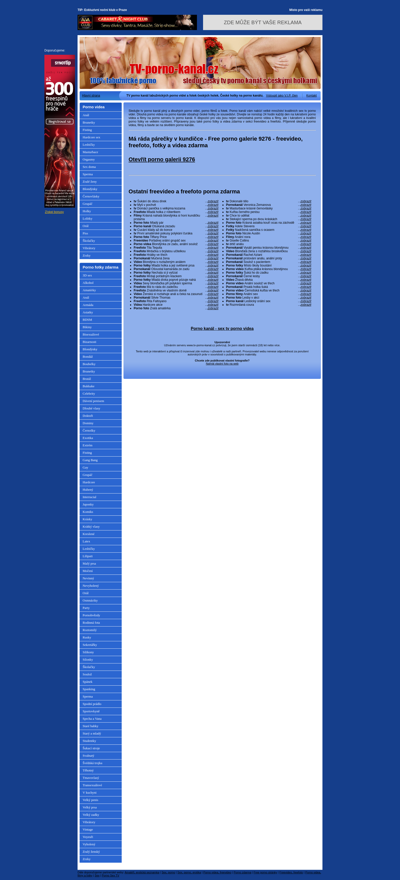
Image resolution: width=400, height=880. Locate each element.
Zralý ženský (91, 852)
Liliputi (88, 556)
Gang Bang (90, 460)
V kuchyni (89, 792)
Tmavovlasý (91, 778)
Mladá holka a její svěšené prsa (176, 265)
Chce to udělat (268, 215)
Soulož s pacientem (268, 262)
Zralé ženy (90, 181)
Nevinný (88, 578)
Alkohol (88, 283)
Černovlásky (91, 196)
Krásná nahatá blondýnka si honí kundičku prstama (176, 217)
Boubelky (89, 364)
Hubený (88, 489)
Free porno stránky (265, 872)
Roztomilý (90, 630)
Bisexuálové (91, 334)
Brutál (87, 379)
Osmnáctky (90, 600)
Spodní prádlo (92, 704)
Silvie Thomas (176, 297)
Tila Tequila (176, 247)
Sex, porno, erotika (189, 872)
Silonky (88, 659)
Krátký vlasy (91, 526)
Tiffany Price (176, 237)
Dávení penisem (93, 401)
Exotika (88, 438)
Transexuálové (92, 785)
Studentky (89, 741)
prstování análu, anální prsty (268, 258)
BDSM (87, 320)
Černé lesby (268, 276)
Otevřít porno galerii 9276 (162, 159)
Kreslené (88, 534)
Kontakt (311, 95)
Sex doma (89, 167)
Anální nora (268, 237)
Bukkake (88, 386)
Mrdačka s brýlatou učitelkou (176, 251)
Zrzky (87, 255)
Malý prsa (89, 563)
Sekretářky (90, 645)
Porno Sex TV (110, 875)
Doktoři (88, 416)
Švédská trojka (92, 763)
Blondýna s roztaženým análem (176, 262)
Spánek (87, 682)
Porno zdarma (242, 872)
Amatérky (89, 290)
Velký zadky (91, 815)
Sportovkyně (91, 711)
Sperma (88, 174)
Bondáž (88, 356)
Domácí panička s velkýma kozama (176, 208)
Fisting (87, 130)
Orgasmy (89, 159)
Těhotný (88, 770)
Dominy (88, 423)
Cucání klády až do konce (176, 230)
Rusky (87, 637)
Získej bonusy (54, 212)
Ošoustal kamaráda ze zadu (176, 269)
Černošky (89, 430)
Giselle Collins (268, 240)
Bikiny (87, 327)
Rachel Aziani (268, 255)
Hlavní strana (91, 95)
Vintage (88, 829)
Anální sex (268, 294)
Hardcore (89, 482)
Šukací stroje (91, 748)
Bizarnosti (89, 342)
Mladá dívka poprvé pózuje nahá (176, 280)
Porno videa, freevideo (217, 872)
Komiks (88, 512)
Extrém (87, 445)
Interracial (89, 497)
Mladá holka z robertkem (176, 212)
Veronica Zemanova (268, 205)
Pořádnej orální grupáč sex (176, 240)
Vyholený (89, 844)
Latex (86, 541)
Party (86, 608)
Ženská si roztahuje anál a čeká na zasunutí (176, 294)
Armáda (88, 305)
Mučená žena (176, 258)
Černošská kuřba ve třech (268, 290)
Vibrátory (89, 248)
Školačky (89, 241)
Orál (86, 226)
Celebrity (89, 393)
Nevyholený (91, 586)
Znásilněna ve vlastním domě (176, 290)
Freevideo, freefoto (291, 872)
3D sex (87, 275)
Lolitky (87, 218)
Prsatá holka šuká (268, 287)
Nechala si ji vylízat (176, 272)
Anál (86, 115)
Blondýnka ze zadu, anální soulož (176, 244)
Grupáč (87, 204)
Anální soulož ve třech (268, 283)
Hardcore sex (91, 137)
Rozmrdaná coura (268, 304)
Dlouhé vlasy (91, 408)
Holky (87, 211)
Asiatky (88, 312)
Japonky (88, 504)
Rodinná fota (91, 622)
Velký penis (90, 800)
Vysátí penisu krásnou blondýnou (268, 247)
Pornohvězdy (91, 615)
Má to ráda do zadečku (176, 287)
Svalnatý (88, 755)
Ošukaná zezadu (176, 226)
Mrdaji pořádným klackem (176, 276)
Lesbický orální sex (268, 301)
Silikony (88, 652)
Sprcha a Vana (92, 719)
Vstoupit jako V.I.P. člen (282, 95)
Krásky (87, 519)
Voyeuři (88, 837)
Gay (85, 467)
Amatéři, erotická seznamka (142, 872)
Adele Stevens (268, 226)
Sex (97, 875)
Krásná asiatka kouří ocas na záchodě (268, 222)
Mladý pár (176, 222)
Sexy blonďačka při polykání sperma (176, 283)
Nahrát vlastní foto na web (222, 363)
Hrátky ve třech (176, 255)
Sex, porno (168, 872)
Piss (85, 233)
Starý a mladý (92, 733)
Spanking (89, 689)
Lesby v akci (268, 297)
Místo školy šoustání (268, 265)
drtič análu (268, 244)
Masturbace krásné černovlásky (268, 208)
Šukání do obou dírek (176, 201)
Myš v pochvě (176, 205)
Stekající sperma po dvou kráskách (268, 219)
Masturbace (90, 152)
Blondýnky (90, 189)
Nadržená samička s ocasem (268, 230)
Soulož (87, 674)
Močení (88, 571)
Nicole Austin (268, 233)
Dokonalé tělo (268, 201)
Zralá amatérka (176, 308)
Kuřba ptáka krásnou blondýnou (268, 269)
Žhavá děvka (268, 280)
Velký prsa (90, 807)
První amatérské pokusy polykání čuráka (176, 233)
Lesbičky (89, 144)
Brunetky (89, 122)
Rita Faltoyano (176, 301)
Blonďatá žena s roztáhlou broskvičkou (268, 251)
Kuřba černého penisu (268, 212)
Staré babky (90, 726)
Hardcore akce (176, 304)
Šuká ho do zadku (268, 272)
